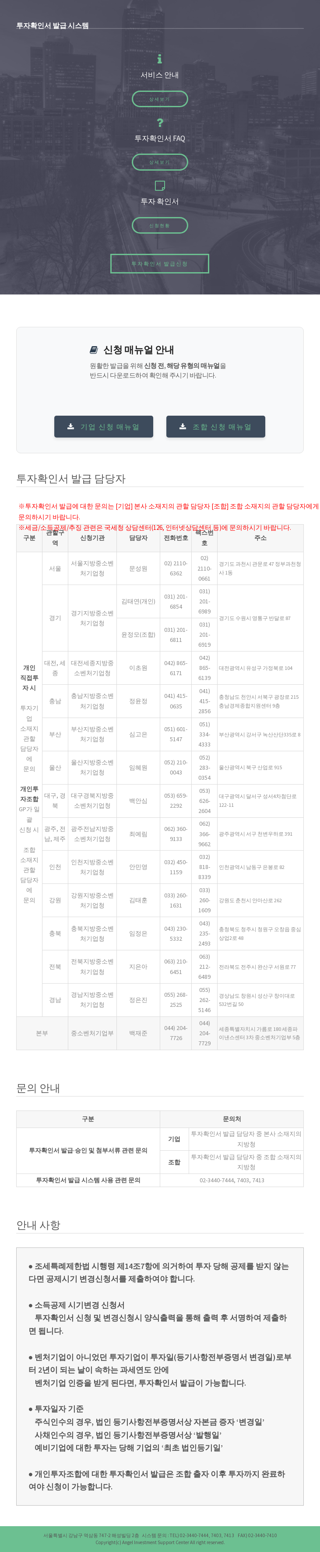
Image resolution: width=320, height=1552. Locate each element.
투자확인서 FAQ (159, 138)
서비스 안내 (160, 75)
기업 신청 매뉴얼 (103, 426)
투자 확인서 (160, 201)
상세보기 (159, 99)
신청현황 (159, 225)
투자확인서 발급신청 (159, 263)
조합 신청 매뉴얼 (215, 426)
